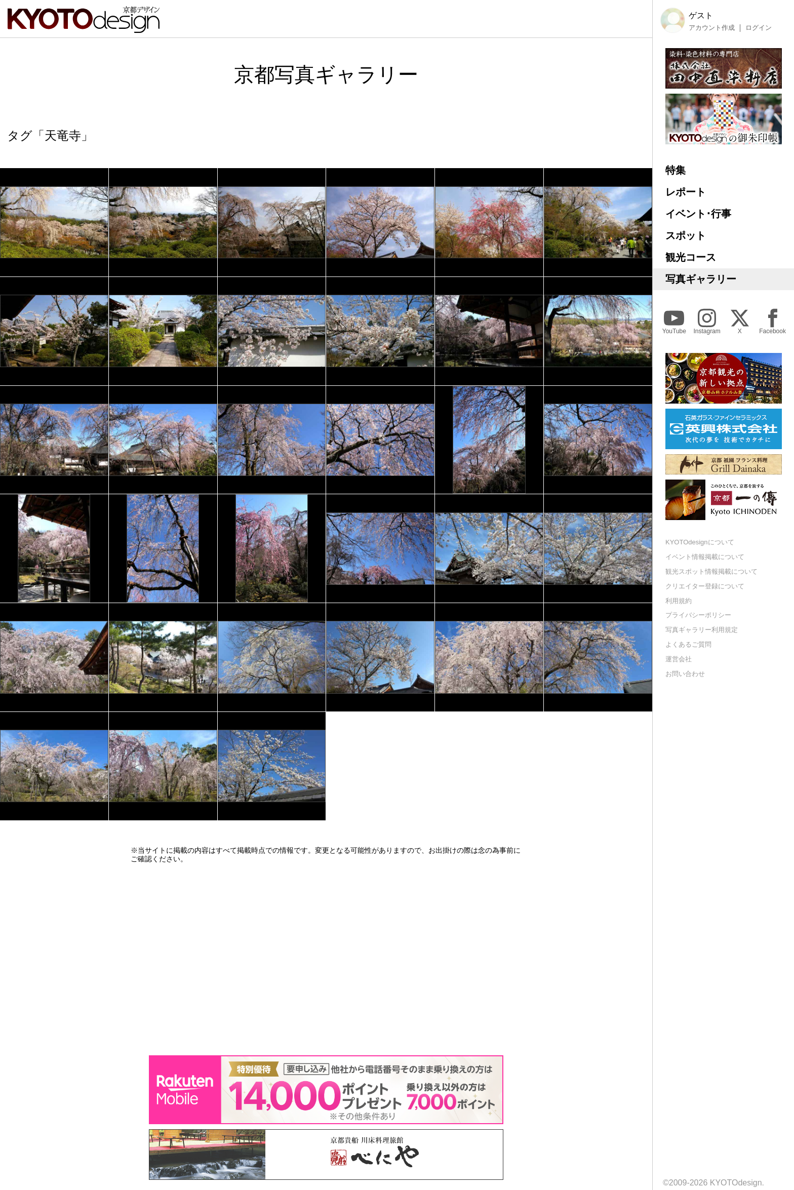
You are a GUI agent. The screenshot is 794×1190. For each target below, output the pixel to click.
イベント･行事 (698, 213)
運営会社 (678, 659)
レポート (685, 191)
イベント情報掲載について (704, 557)
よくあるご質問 (688, 644)
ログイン (758, 27)
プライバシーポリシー (698, 615)
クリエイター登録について (704, 586)
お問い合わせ (685, 674)
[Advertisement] (326, 959)
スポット (685, 235)
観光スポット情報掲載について (711, 571)
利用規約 (678, 601)
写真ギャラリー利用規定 (701, 629)
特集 (675, 170)
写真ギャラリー (700, 279)
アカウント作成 (712, 27)
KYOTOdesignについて (699, 542)
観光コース (690, 257)
